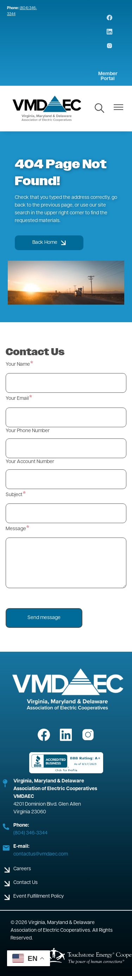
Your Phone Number (28, 431)
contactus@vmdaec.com (40, 854)
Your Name (18, 364)
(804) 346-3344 (30, 833)
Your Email (17, 398)
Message (16, 529)
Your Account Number (30, 461)
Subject (14, 494)
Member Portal (108, 77)
